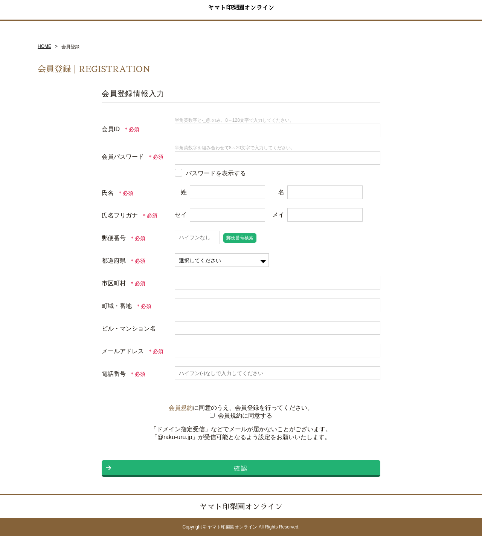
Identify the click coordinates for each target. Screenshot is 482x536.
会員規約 (181, 407)
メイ (278, 214)
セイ (181, 214)
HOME (44, 46)
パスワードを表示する (216, 173)
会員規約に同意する (245, 415)
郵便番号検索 (239, 237)
